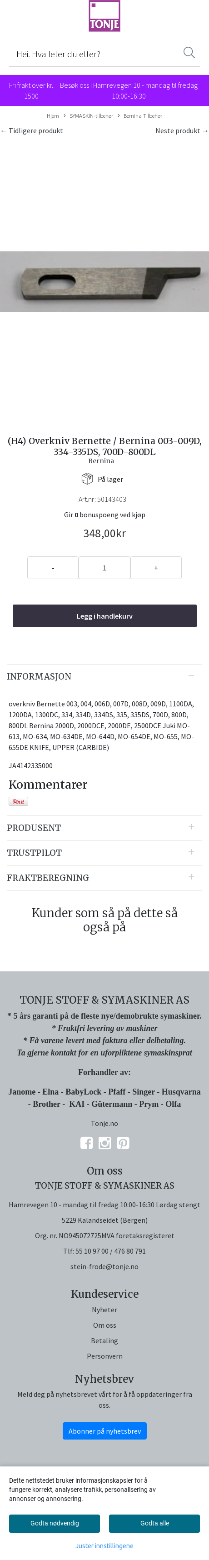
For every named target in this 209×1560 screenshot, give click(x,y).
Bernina (101, 461)
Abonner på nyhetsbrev (105, 1430)
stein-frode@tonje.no (104, 1266)
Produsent (34, 828)
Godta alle (154, 1523)
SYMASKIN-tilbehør (88, 116)
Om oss (104, 1325)
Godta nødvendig (54, 1523)
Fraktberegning (48, 878)
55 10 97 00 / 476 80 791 (110, 1250)
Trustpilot (34, 853)
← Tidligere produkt (31, 130)
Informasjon (39, 676)
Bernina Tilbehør (140, 116)
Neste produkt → (182, 130)
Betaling (104, 1340)
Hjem (53, 115)
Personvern (105, 1355)
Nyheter (104, 1309)
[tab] (104, 677)
